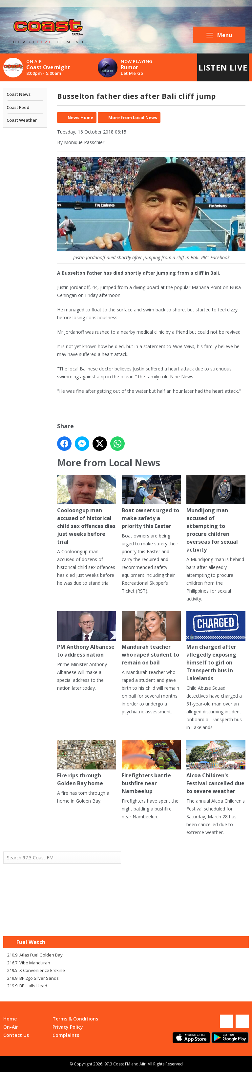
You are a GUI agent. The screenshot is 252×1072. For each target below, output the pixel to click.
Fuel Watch (30, 942)
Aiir (142, 1064)
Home (10, 1019)
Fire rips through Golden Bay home (86, 763)
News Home (80, 117)
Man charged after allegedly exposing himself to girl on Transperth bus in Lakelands (215, 646)
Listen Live (223, 67)
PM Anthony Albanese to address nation (86, 634)
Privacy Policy (67, 1027)
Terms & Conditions (75, 1019)
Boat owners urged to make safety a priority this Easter (151, 502)
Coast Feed (18, 107)
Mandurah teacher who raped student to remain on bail (151, 638)
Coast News (19, 94)
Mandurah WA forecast (187, 923)
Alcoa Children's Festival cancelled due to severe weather (215, 767)
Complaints (65, 1035)
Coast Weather (22, 120)
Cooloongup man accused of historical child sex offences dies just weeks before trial (86, 510)
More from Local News (132, 117)
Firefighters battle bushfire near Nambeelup (151, 767)
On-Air (10, 1027)
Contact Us (16, 1035)
